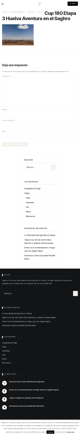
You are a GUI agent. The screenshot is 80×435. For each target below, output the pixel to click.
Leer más (70, 432)
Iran (27, 207)
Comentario (6, 76)
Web (3, 131)
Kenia (28, 212)
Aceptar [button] (50, 432)
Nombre (4, 109)
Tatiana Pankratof (18, 12)
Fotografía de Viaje (32, 188)
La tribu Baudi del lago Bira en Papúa (39, 235)
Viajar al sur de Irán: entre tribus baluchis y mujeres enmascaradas (29, 317)
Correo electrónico (8, 120)
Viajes (27, 193)
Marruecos (30, 216)
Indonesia (30, 202)
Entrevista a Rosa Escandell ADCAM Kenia (19, 325)
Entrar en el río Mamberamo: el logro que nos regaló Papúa (26, 321)
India (28, 198)
